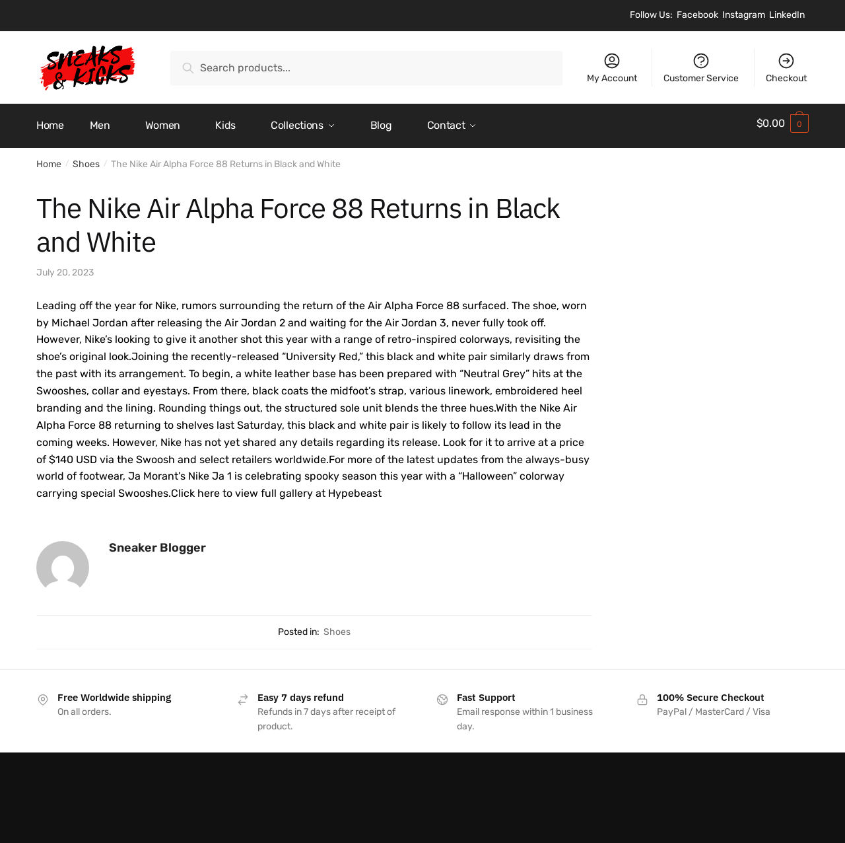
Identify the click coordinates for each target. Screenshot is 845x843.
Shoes (86, 159)
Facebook (697, 14)
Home (48, 159)
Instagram (743, 14)
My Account (612, 68)
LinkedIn (787, 14)
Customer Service (701, 68)
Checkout (786, 68)
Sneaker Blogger (157, 543)
